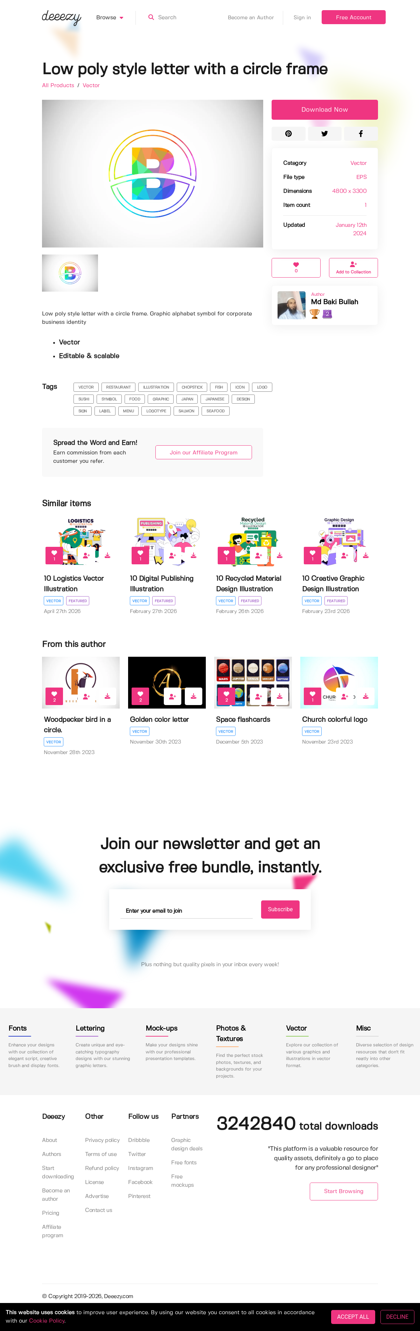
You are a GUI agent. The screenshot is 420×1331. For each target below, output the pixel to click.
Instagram (140, 1168)
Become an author (56, 1195)
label (105, 411)
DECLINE (397, 1316)
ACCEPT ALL (353, 1316)
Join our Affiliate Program (204, 452)
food (134, 399)
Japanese (214, 399)
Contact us (98, 1210)
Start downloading (58, 1172)
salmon (186, 411)
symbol (109, 399)
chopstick (192, 387)
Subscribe (280, 909)
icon (239, 387)
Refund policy (102, 1168)
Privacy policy (102, 1140)
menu (128, 411)
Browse (116, 18)
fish (219, 387)
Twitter (137, 1154)
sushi (83, 399)
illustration (156, 387)
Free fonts (183, 1162)
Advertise (97, 1196)
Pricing (50, 1213)
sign (82, 411)
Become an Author (255, 18)
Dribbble (138, 1140)
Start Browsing (344, 1191)
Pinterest (139, 1196)
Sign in (302, 17)
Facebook (140, 1182)
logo (262, 387)
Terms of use (101, 1154)
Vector (91, 85)
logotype (156, 411)
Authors (51, 1154)
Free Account (353, 17)
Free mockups (182, 1181)
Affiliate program (52, 1231)
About (49, 1140)
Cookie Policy (46, 1321)
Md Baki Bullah (334, 302)
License (94, 1182)
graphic (161, 399)
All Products (59, 85)
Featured (78, 601)
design (243, 399)
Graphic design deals (186, 1144)
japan (187, 399)
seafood (215, 411)
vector (86, 387)
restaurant (118, 387)
